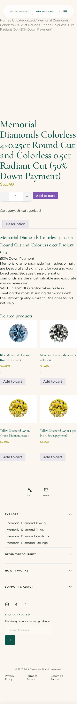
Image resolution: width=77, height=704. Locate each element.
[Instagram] (7, 604)
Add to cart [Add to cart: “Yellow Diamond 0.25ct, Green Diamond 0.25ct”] (12, 457)
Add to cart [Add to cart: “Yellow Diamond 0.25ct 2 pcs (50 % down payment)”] (52, 457)
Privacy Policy (9, 677)
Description (15, 224)
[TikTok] (25, 604)
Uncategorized (23, 20)
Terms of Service (31, 677)
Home (4, 20)
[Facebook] (16, 604)
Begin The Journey (38, 554)
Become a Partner (57, 677)
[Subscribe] (10, 640)
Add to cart (45, 196)
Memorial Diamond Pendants (28, 536)
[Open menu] (65, 11)
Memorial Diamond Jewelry (26, 523)
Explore (38, 514)
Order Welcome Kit (45, 11)
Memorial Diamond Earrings (27, 543)
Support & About (38, 586)
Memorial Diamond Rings (25, 529)
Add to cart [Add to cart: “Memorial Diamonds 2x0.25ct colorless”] (52, 381)
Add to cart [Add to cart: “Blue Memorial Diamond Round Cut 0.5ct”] (12, 381)
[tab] (15, 224)
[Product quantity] (16, 196)
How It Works (38, 570)
